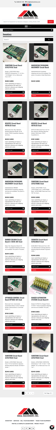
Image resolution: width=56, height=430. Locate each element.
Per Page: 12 (47, 393)
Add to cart (15, 92)
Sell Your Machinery (27, 420)
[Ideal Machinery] (28, 411)
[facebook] (26, 5)
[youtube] (28, 5)
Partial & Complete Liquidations (22, 423)
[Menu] (26, 26)
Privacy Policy (39, 423)
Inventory (8, 420)
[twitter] (24, 5)
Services (16, 420)
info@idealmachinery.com (33, 2)
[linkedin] (30, 5)
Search (51, 21)
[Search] (25, 21)
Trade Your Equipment (43, 420)
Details (15, 95)
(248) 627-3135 (20, 2)
